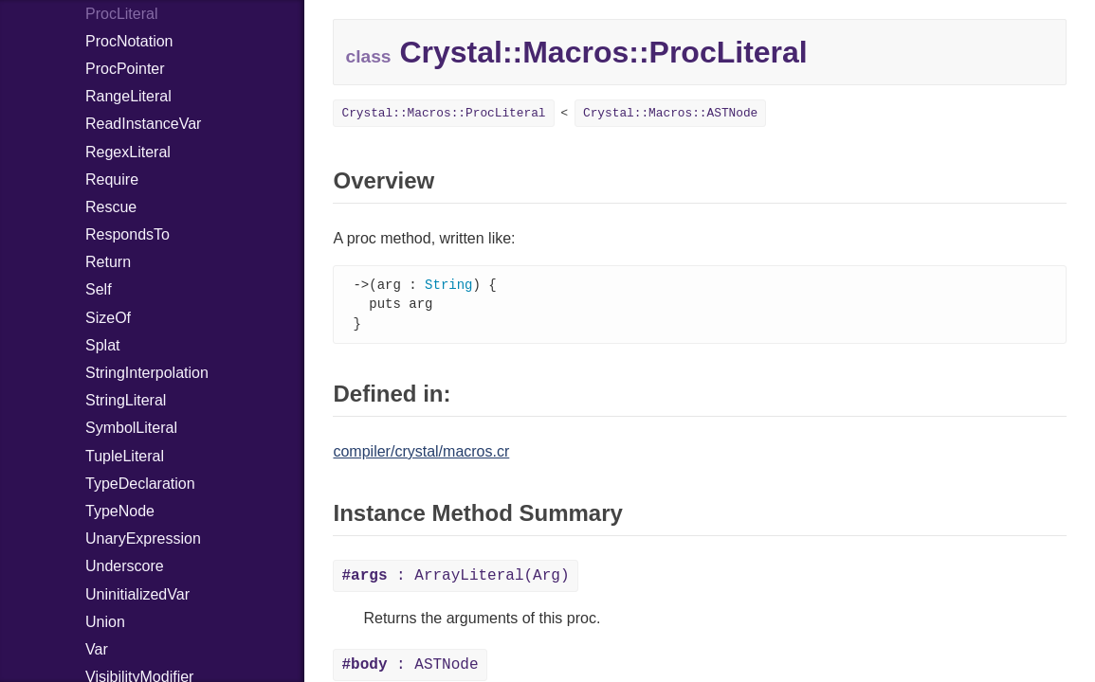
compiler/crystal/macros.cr (421, 454)
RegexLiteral (128, 152)
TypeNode (120, 511)
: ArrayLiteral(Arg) (455, 578)
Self (98, 289)
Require (111, 179)
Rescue (111, 207)
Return (108, 262)
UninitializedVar (137, 594)
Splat (102, 345)
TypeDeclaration (140, 484)
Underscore (124, 566)
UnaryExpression (143, 538)
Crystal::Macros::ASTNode (670, 113)
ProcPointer (125, 69)
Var (96, 649)
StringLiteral (125, 400)
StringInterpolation (147, 373)
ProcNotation (129, 41)
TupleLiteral (124, 456)
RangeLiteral (128, 96)
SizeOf (108, 318)
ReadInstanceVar (143, 124)
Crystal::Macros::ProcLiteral (443, 113)
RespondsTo (127, 234)
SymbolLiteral (131, 428)
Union (105, 622)
